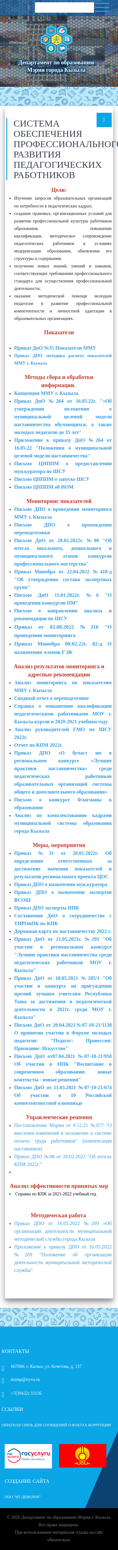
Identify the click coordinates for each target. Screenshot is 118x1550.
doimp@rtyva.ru (21, 1379)
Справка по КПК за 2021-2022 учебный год (55, 1194)
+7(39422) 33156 (22, 1393)
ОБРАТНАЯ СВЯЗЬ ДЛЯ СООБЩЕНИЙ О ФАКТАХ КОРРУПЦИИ (56, 1425)
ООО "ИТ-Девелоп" (23, 1497)
